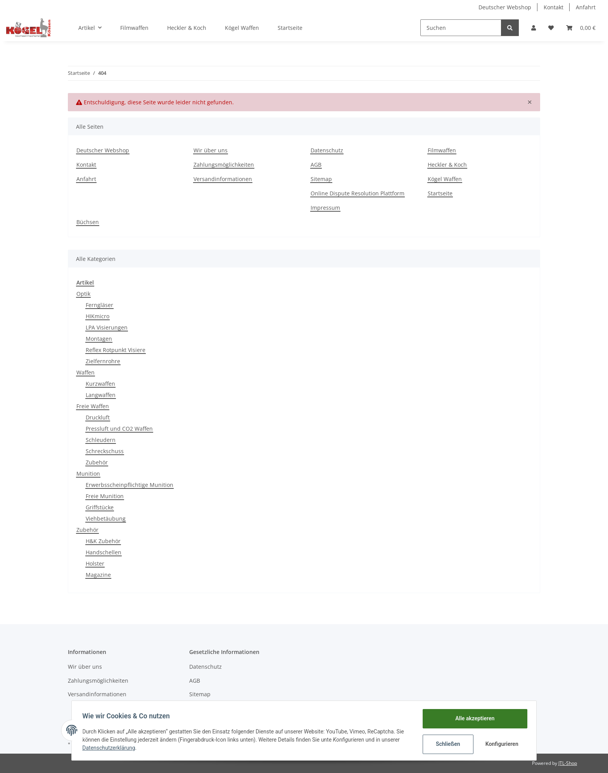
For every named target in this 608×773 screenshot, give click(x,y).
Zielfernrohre (103, 361)
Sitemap (321, 179)
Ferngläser (99, 305)
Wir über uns (210, 150)
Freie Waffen (92, 406)
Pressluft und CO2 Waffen (119, 428)
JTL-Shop (567, 763)
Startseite (290, 27)
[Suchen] (460, 27)
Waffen (85, 372)
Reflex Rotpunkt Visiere (115, 350)
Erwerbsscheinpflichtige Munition (129, 484)
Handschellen (103, 552)
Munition (88, 473)
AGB (316, 164)
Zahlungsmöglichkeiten (223, 164)
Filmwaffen (134, 27)
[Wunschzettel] (551, 27)
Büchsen (87, 222)
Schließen (446, 744)
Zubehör (97, 462)
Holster (95, 563)
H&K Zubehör (103, 541)
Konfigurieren (500, 744)
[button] (533, 27)
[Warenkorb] (581, 27)
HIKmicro (97, 316)
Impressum (325, 207)
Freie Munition (105, 496)
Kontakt (553, 7)
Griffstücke (100, 507)
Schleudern (101, 439)
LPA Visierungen (107, 327)
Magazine (98, 574)
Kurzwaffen (100, 383)
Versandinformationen (222, 179)
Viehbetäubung (106, 518)
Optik (83, 293)
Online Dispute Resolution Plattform (357, 193)
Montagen (99, 338)
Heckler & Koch (186, 27)
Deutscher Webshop (504, 7)
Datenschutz (327, 150)
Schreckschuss (105, 451)
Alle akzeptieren (472, 718)
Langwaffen (101, 395)
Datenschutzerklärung (110, 748)
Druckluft (98, 417)
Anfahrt (586, 7)
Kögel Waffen (242, 27)
